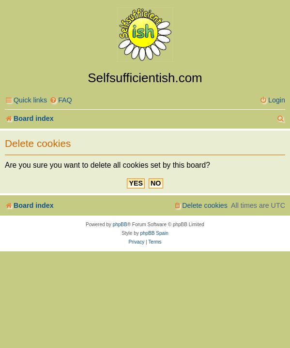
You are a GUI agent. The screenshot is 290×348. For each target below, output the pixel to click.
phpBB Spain (154, 233)
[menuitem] (60, 100)
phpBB (120, 224)
